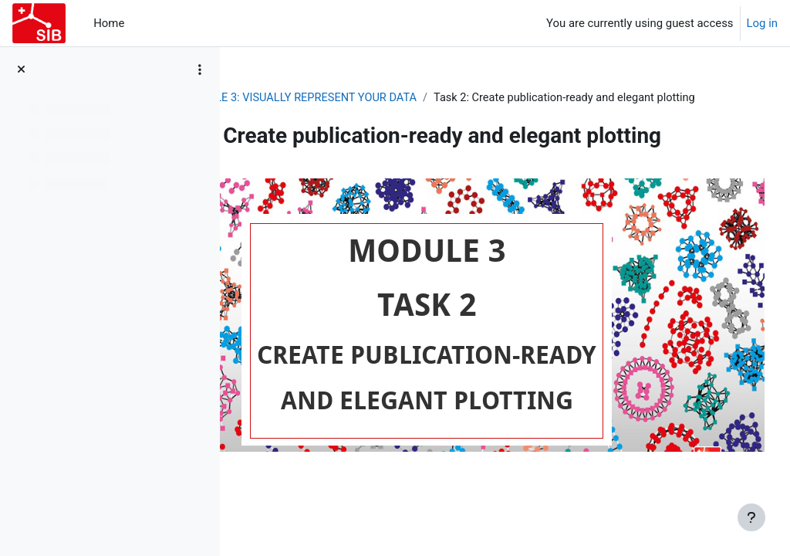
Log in (762, 23)
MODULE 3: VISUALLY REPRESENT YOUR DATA (446, 98)
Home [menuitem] (108, 23)
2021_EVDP (279, 98)
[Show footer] (751, 517)
